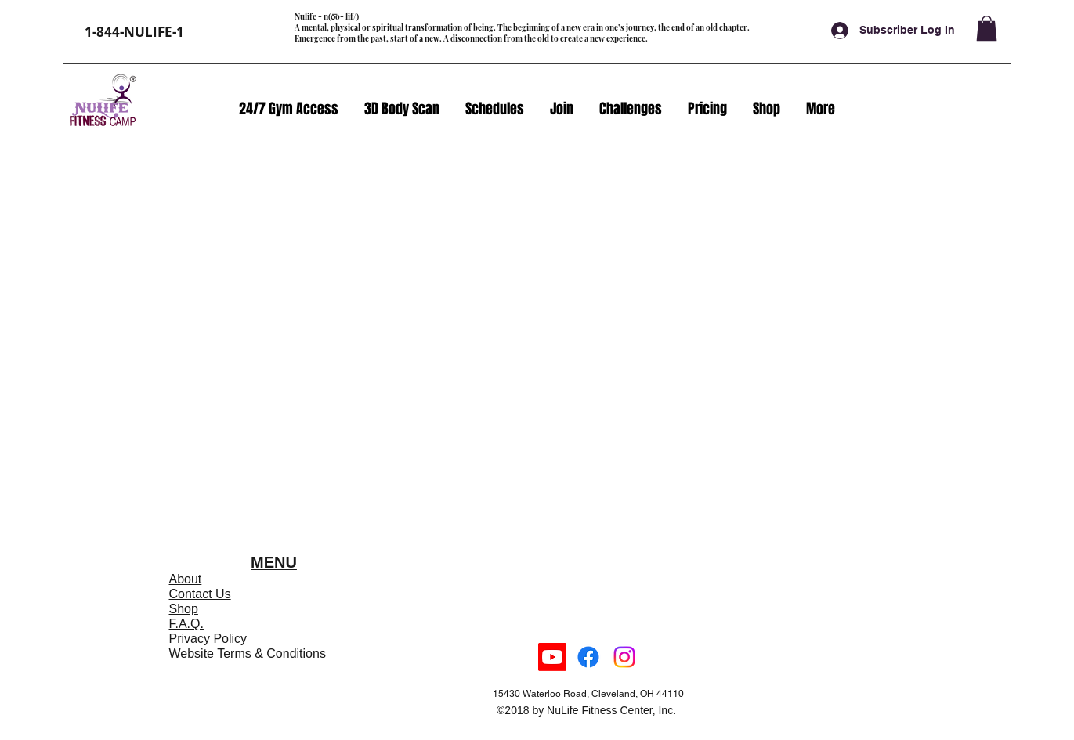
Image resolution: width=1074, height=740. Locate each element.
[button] (986, 28)
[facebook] (588, 657)
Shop (183, 608)
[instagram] (624, 657)
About (185, 579)
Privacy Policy (208, 638)
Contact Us (200, 594)
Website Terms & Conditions (247, 653)
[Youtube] (552, 657)
